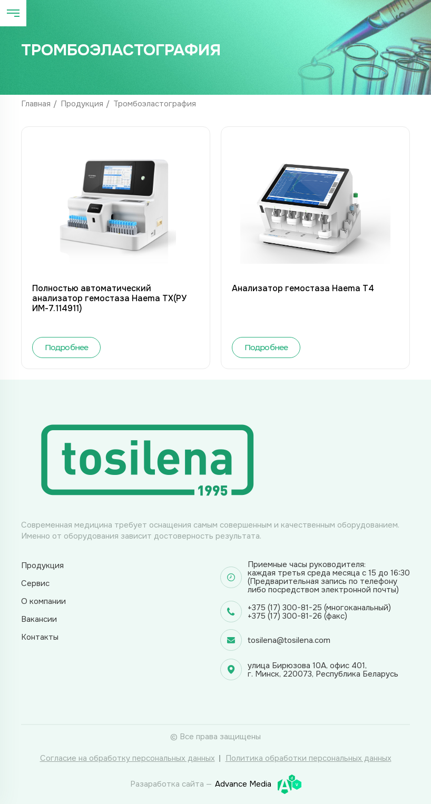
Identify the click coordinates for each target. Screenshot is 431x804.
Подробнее (67, 347)
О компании (43, 601)
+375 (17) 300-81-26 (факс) (297, 616)
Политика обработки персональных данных (308, 758)
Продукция (82, 103)
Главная (36, 103)
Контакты (39, 637)
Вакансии (39, 619)
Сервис (35, 583)
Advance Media (258, 784)
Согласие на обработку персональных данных (127, 758)
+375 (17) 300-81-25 (285, 607)
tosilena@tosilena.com (289, 640)
